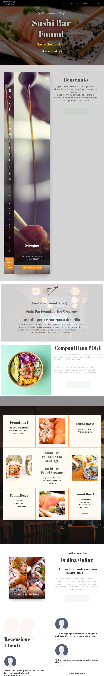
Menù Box (74, 3)
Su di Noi (97, 3)
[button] (75, 109)
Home (65, 3)
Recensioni (86, 3)
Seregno (32, 235)
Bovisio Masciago (10, 139)
